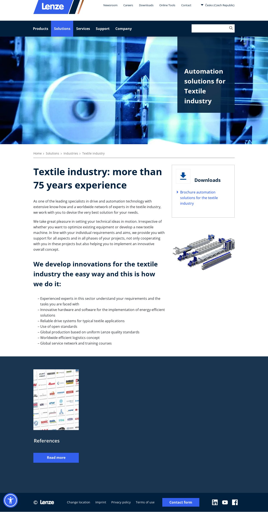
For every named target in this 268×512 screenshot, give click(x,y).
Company (123, 28)
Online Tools (167, 5)
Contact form (180, 502)
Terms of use (145, 502)
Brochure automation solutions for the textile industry (199, 198)
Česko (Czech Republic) (217, 5)
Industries (71, 153)
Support (103, 28)
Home (37, 153)
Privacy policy (121, 502)
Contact (186, 5)
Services (83, 28)
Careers (128, 5)
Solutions (62, 28)
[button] (10, 500)
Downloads (146, 5)
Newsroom (110, 5)
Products (40, 28)
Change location (78, 502)
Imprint (100, 502)
